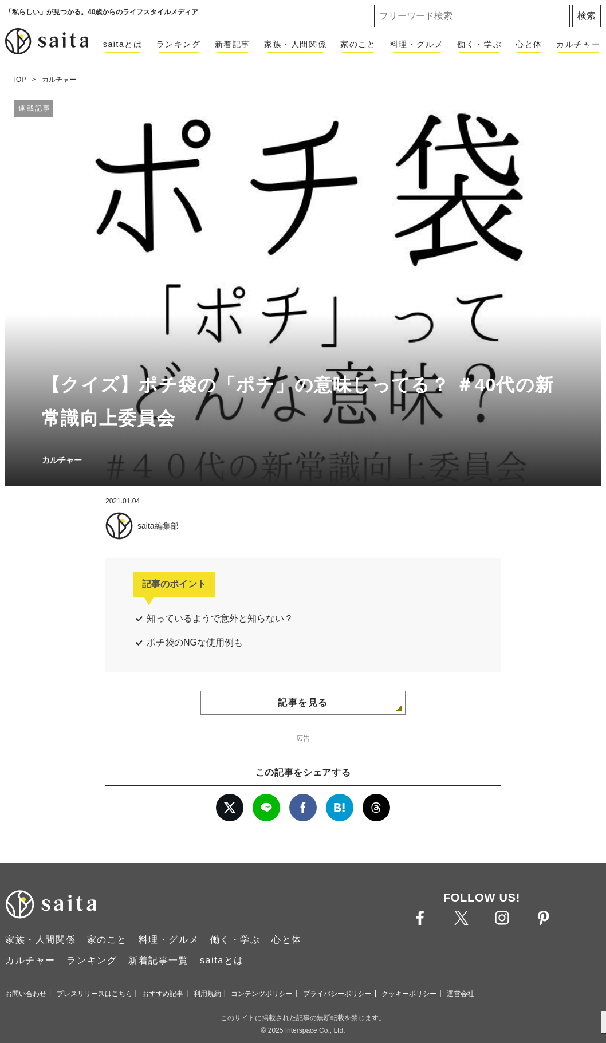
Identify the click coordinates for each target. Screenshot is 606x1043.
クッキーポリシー (408, 994)
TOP (19, 80)
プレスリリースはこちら (94, 994)
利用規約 (207, 994)
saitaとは (123, 44)
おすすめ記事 (162, 994)
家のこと (358, 44)
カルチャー (578, 44)
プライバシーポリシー (337, 994)
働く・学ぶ (479, 44)
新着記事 (232, 44)
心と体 (529, 44)
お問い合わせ (25, 994)
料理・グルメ (417, 44)
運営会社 (460, 994)
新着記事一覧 (158, 960)
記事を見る (303, 702)
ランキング (178, 44)
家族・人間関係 (295, 44)
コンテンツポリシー (262, 994)
